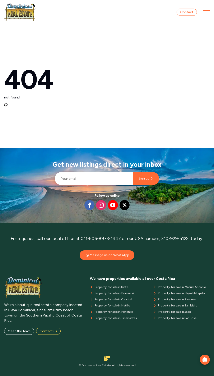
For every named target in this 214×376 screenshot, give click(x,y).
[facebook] (89, 205)
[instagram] (101, 205)
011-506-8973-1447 (101, 238)
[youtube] (113, 205)
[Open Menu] (206, 12)
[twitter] (125, 205)
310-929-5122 (175, 238)
